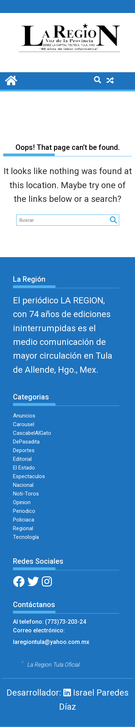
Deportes (24, 450)
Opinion (22, 502)
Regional (23, 528)
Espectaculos (29, 476)
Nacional (23, 485)
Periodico (24, 511)
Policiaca (23, 519)
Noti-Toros (26, 493)
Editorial (22, 459)
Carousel (23, 424)
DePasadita (26, 441)
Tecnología (26, 537)
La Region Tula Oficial (53, 664)
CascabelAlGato (32, 433)
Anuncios (24, 415)
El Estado (24, 467)
